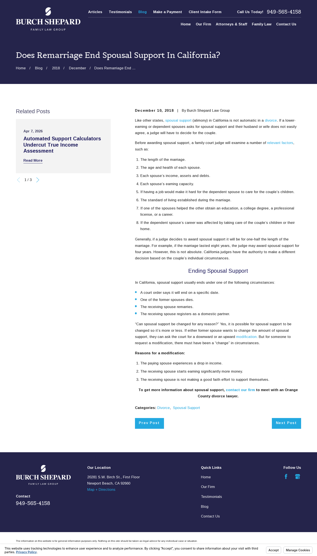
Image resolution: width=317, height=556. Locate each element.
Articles (95, 12)
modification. (247, 337)
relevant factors (280, 143)
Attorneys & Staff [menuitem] (231, 24)
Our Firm (208, 487)
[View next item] (37, 179)
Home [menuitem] (186, 24)
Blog (142, 12)
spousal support (178, 120)
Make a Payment (167, 12)
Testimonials (120, 12)
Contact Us (210, 516)
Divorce (163, 408)
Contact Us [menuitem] (286, 24)
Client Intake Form (205, 12)
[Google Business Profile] (297, 476)
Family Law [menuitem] (261, 24)
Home (206, 477)
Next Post (286, 423)
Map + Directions (101, 490)
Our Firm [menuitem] (203, 24)
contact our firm (240, 390)
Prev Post (149, 423)
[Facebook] (285, 476)
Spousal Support (186, 408)
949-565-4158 (284, 11)
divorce (271, 120)
